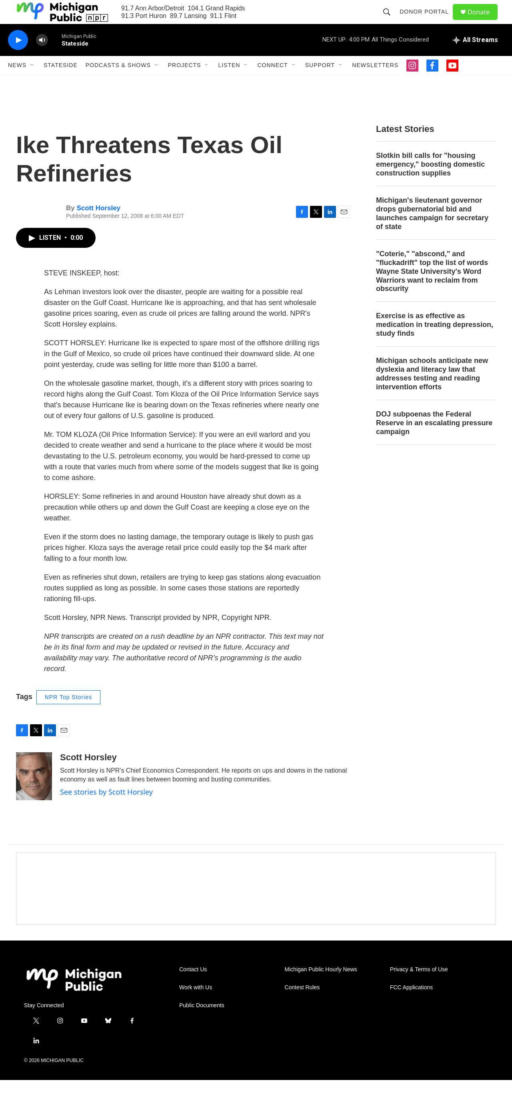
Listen (229, 83)
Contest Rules (302, 1005)
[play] (18, 58)
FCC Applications (411, 1005)
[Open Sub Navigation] (32, 83)
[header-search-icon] (390, 20)
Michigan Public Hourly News (320, 987)
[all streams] (475, 58)
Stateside (61, 83)
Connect (272, 83)
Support (320, 83)
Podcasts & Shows (118, 83)
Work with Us (195, 1005)
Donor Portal (427, 21)
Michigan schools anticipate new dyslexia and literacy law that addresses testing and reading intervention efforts (432, 392)
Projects (184, 83)
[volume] (42, 58)
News (17, 83)
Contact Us (193, 987)
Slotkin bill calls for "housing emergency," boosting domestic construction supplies (430, 182)
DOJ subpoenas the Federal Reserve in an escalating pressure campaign (434, 441)
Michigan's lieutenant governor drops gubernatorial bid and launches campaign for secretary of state (432, 231)
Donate (483, 21)
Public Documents (201, 1023)
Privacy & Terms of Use (419, 987)
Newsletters (375, 83)
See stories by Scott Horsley (106, 810)
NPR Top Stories (68, 715)
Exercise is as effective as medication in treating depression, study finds (434, 342)
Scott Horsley (98, 226)
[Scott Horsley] (34, 794)
